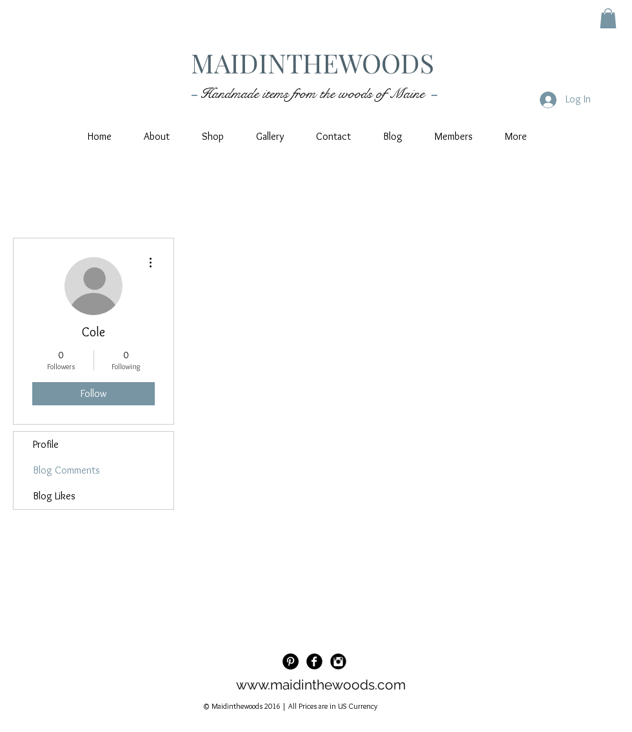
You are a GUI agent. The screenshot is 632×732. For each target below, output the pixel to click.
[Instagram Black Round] (338, 661)
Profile (46, 444)
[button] (608, 18)
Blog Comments (66, 470)
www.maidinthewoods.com (321, 685)
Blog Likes (54, 496)
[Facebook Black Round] (314, 661)
